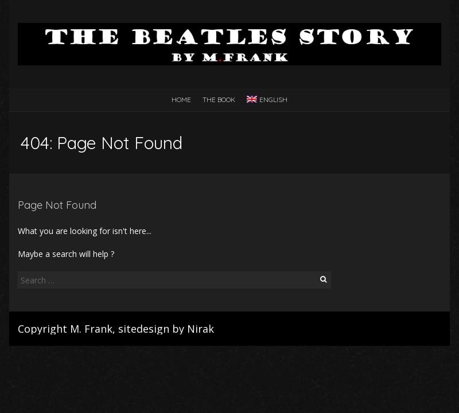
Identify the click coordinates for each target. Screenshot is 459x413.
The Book (219, 99)
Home (181, 99)
